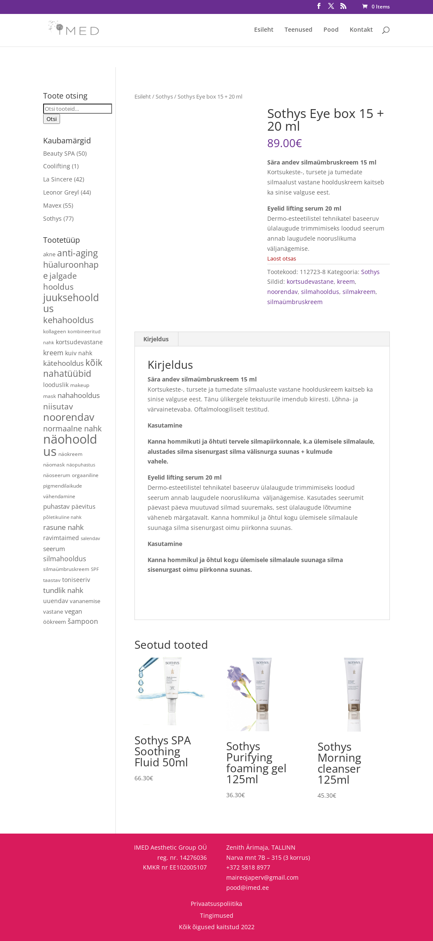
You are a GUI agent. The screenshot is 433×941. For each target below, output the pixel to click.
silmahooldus (320, 292)
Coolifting (56, 166)
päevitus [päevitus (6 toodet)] (83, 506)
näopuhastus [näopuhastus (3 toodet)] (80, 465)
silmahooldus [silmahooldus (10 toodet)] (64, 558)
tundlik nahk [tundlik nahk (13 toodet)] (63, 590)
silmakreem (359, 292)
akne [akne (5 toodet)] (49, 254)
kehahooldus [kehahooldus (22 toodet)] (68, 320)
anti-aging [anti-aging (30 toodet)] (77, 253)
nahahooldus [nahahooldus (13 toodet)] (79, 395)
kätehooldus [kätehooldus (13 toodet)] (63, 363)
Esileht (264, 30)
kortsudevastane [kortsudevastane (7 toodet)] (79, 342)
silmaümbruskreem (295, 302)
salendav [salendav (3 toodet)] (90, 538)
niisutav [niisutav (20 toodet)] (58, 406)
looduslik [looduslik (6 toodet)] (56, 385)
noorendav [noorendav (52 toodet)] (68, 417)
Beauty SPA (59, 153)
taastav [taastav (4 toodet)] (51, 579)
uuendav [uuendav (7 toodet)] (55, 601)
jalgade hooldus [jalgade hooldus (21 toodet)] (60, 281)
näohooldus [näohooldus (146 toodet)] (70, 445)
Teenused (298, 30)
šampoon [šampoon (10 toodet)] (83, 621)
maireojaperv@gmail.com (262, 877)
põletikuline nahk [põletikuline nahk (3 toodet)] (62, 517)
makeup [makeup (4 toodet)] (79, 384)
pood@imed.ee (247, 887)
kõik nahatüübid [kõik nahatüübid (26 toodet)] (72, 368)
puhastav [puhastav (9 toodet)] (56, 506)
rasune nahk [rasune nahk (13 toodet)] (63, 527)
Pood (331, 30)
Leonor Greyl (61, 192)
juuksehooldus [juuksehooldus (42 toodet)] (71, 303)
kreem (346, 281)
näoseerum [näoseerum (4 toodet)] (56, 475)
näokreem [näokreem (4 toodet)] (70, 453)
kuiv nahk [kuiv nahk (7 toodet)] (78, 353)
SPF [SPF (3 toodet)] (95, 569)
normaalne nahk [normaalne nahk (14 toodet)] (72, 428)
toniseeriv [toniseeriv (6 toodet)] (76, 580)
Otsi (52, 119)
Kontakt (361, 30)
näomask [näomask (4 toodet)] (54, 464)
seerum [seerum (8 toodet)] (54, 548)
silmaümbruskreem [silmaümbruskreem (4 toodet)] (66, 568)
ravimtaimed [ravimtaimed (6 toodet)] (61, 538)
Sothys (164, 96)
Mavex (52, 205)
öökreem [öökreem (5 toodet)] (54, 622)
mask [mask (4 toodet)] (49, 395)
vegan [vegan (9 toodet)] (73, 611)
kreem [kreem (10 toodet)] (53, 352)
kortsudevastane (310, 281)
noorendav (282, 292)
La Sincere (57, 179)
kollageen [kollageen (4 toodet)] (54, 331)
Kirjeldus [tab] (156, 339)
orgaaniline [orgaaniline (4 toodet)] (85, 475)
